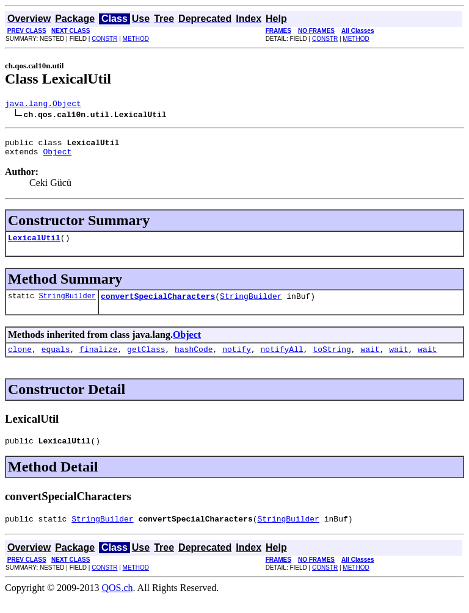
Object (57, 156)
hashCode (194, 359)
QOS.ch (117, 602)
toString (332, 359)
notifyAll (282, 359)
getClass (146, 359)
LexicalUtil (34, 244)
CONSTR (104, 38)
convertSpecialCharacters (158, 304)
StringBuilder (67, 304)
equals (56, 359)
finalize (98, 359)
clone (20, 359)
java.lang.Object (43, 104)
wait (369, 359)
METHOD (136, 38)
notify (236, 359)
